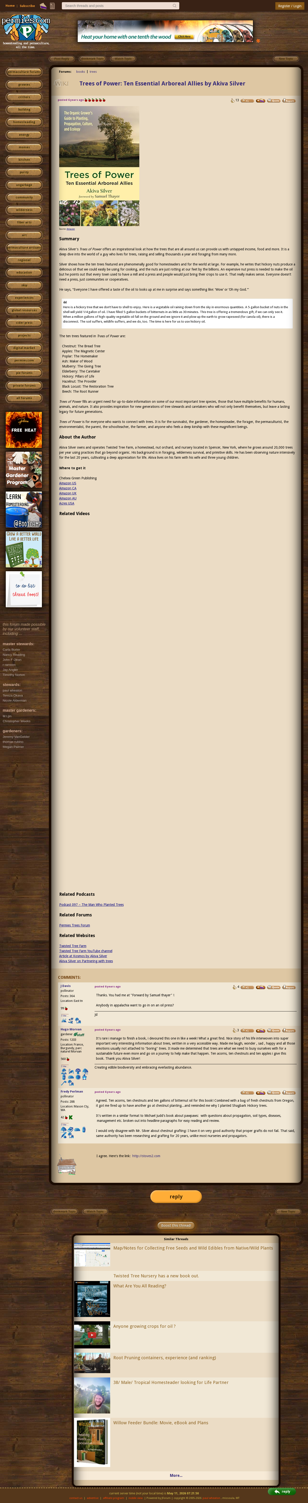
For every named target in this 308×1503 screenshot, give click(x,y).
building (24, 109)
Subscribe (27, 6)
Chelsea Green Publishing (78, 478)
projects (24, 335)
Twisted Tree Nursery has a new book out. (156, 1275)
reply (176, 1197)
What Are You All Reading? (139, 1285)
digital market (24, 348)
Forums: (65, 71)
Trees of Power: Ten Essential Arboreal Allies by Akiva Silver (162, 83)
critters (24, 97)
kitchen (24, 160)
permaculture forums (24, 72)
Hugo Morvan (71, 1029)
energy (24, 135)
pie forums (24, 373)
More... (176, 1475)
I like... (65, 1015)
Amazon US (67, 483)
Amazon (71, 229)
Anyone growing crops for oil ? (144, 1326)
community (24, 197)
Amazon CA (68, 488)
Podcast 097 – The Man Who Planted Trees (91, 905)
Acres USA (66, 503)
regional (24, 260)
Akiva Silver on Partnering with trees (86, 961)
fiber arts (24, 222)
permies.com (24, 360)
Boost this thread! (176, 1225)
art (24, 235)
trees (93, 71)
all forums (24, 398)
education (24, 272)
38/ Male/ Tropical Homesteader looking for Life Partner (171, 1382)
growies (24, 84)
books (80, 71)
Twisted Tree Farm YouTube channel (85, 951)
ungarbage (24, 185)
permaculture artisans (24, 247)
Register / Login (290, 6)
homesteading (24, 122)
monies (24, 147)
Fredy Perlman (72, 1091)
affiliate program (113, 1498)
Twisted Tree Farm (72, 946)
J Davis (66, 986)
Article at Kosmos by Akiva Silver (83, 956)
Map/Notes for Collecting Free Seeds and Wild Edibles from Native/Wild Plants (193, 1247)
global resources (24, 310)
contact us (76, 1498)
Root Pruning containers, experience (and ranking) (164, 1357)
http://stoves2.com (146, 1156)
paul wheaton (211, 1498)
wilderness (24, 210)
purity (24, 172)
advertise (92, 1498)
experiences (24, 298)
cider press (24, 323)
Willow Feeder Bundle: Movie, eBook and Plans (160, 1422)
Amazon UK (68, 493)
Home (10, 5)
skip (24, 285)
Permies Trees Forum (74, 925)
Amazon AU (68, 498)
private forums (24, 385)
